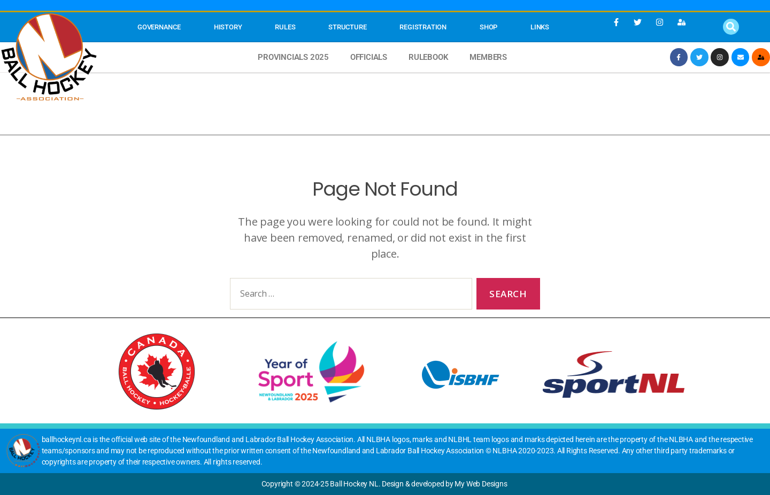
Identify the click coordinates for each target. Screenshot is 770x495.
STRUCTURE (347, 27)
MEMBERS (488, 57)
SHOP (488, 27)
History (228, 27)
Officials (368, 57)
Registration (422, 27)
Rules (285, 27)
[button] (731, 27)
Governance (159, 27)
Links (539, 27)
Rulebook (428, 57)
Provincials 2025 (293, 57)
